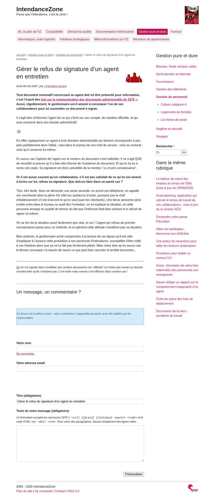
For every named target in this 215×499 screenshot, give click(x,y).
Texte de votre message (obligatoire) (42, 411)
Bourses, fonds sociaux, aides (176, 66)
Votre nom (23, 343)
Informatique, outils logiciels (36, 39)
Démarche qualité (79, 31)
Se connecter (25, 353)
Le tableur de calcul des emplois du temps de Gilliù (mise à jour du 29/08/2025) (174, 183)
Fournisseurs (165, 81)
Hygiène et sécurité (169, 128)
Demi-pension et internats (173, 74)
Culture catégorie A (174, 104)
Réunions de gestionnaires (151, 39)
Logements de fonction (176, 112)
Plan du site (24, 491)
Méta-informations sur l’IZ (111, 39)
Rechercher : (165, 146)
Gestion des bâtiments (171, 89)
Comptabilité (54, 31)
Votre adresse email (30, 363)
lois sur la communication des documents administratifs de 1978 (87, 99)
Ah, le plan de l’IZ (29, 31)
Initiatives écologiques (75, 39)
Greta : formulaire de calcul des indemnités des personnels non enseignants (177, 270)
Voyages (162, 136)
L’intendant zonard (55, 86)
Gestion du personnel (69, 54)
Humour (176, 31)
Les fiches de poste (174, 119)
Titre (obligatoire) (28, 395)
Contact (60, 491)
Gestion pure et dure (152, 31)
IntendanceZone (39, 9)
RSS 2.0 (73, 491)
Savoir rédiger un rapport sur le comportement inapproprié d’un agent (177, 287)
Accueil (20, 54)
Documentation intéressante (115, 31)
